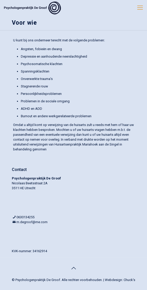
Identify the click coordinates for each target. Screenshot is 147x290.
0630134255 (25, 217)
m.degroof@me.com (32, 222)
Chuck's (129, 280)
